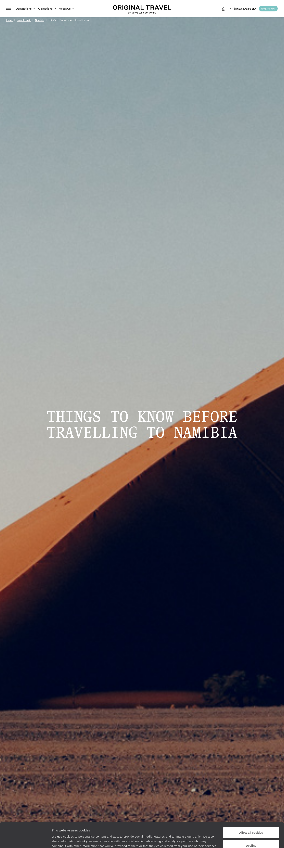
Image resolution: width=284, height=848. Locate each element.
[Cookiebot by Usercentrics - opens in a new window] (25, 840)
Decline (251, 824)
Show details (61, 840)
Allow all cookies (251, 811)
